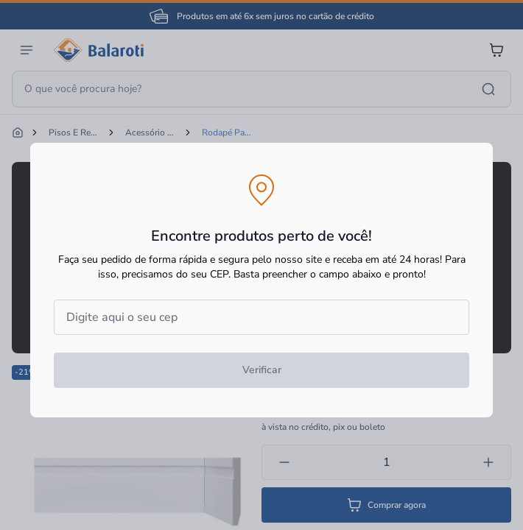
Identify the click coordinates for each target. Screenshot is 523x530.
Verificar (261, 370)
